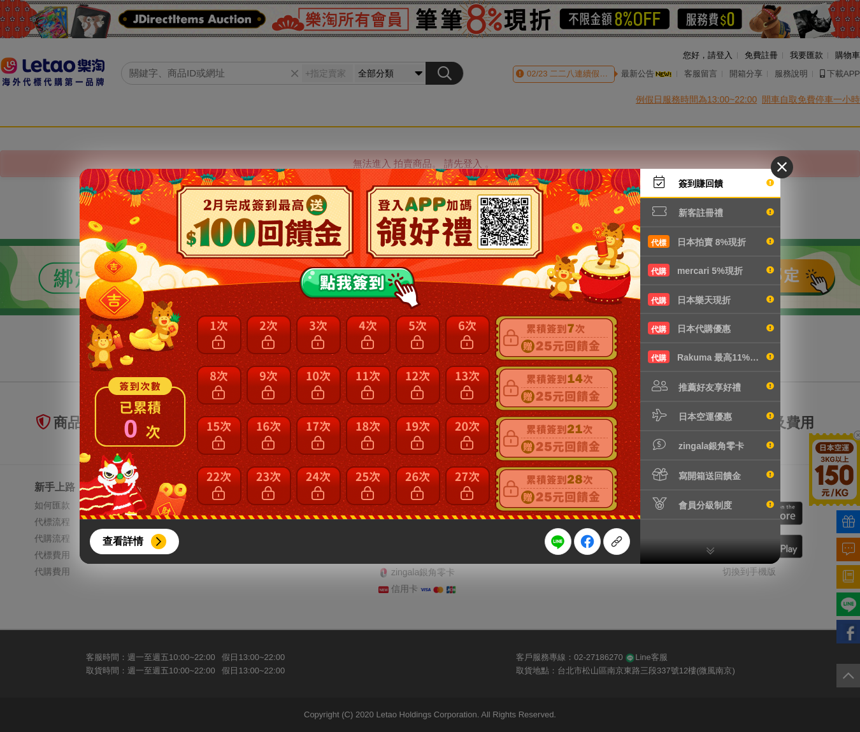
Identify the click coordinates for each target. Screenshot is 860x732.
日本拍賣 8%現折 (711, 241)
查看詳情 (123, 541)
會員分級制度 (711, 504)
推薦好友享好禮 (711, 386)
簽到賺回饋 (711, 182)
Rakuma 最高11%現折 (711, 356)
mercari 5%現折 (711, 270)
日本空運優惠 (711, 415)
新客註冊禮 (711, 211)
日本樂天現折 (711, 299)
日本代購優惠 (711, 328)
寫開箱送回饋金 (711, 474)
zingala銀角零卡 (711, 444)
